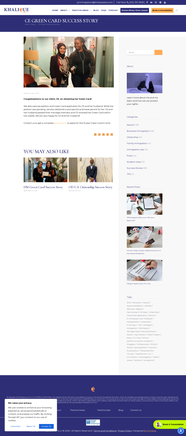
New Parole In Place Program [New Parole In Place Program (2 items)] (147, 335)
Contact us (136, 410)
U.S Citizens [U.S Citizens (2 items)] (132, 357)
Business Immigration (138, 131)
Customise (15, 426)
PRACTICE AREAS (81, 10)
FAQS (103, 10)
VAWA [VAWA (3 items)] (155, 357)
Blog (32, 24)
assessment (60, 123)
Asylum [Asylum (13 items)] (146, 303)
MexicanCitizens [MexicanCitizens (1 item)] (148, 331)
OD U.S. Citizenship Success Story (90, 187)
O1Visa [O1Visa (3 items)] (145, 338)
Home (27, 24)
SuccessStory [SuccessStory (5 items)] (132, 351)
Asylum (131, 125)
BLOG (96, 10)
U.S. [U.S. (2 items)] (149, 354)
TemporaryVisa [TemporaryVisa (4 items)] (146, 351)
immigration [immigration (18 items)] (132, 328)
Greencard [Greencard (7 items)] (145, 322)
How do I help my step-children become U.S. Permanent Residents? (144, 252)
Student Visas (134, 162)
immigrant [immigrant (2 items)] (147, 325)
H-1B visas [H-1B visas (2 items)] (131, 325)
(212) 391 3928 (136, 2)
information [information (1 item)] (144, 328)
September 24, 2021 (30, 191)
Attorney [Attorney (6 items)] (130, 309)
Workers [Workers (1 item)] (138, 360)
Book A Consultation (162, 10)
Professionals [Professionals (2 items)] (143, 344)
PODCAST (113, 10)
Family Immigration (137, 143)
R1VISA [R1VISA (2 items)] (154, 344)
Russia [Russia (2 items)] (130, 347)
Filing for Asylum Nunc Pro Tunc (139, 284)
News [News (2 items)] (129, 338)
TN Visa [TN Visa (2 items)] (130, 354)
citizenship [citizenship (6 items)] (154, 312)
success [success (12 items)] (152, 347)
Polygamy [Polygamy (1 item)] (131, 344)
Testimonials (103, 410)
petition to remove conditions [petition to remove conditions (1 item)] (140, 341)
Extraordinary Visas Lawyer (135, 10)
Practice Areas (77, 410)
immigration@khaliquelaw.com (96, 2)
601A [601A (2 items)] (129, 303)
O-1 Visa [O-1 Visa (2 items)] (137, 338)
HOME (55, 10)
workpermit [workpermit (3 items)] (148, 360)
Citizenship (132, 137)
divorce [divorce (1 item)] (152, 315)
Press (130, 156)
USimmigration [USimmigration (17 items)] (145, 357)
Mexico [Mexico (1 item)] (130, 335)
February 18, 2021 (75, 191)
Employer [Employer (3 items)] (148, 319)
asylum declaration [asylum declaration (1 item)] (135, 306)
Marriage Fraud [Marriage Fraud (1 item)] (133, 331)
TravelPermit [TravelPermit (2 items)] (140, 354)
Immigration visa (135, 149)
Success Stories (135, 168)
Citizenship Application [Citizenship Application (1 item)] (137, 315)
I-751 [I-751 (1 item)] (139, 325)
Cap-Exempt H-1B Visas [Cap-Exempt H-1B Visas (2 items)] (137, 312)
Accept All (46, 426)
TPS (129, 174)
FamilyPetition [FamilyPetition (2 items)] (133, 322)
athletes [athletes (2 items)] (148, 306)
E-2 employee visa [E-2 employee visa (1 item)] (135, 319)
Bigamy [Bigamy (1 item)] (139, 309)
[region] (31, 415)
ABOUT (65, 10)
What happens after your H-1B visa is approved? (140, 219)
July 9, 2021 (35, 93)
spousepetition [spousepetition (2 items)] (140, 347)
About (58, 410)
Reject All (31, 426)
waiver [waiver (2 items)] (130, 360)
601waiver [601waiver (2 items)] (137, 303)
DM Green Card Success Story (43, 187)
